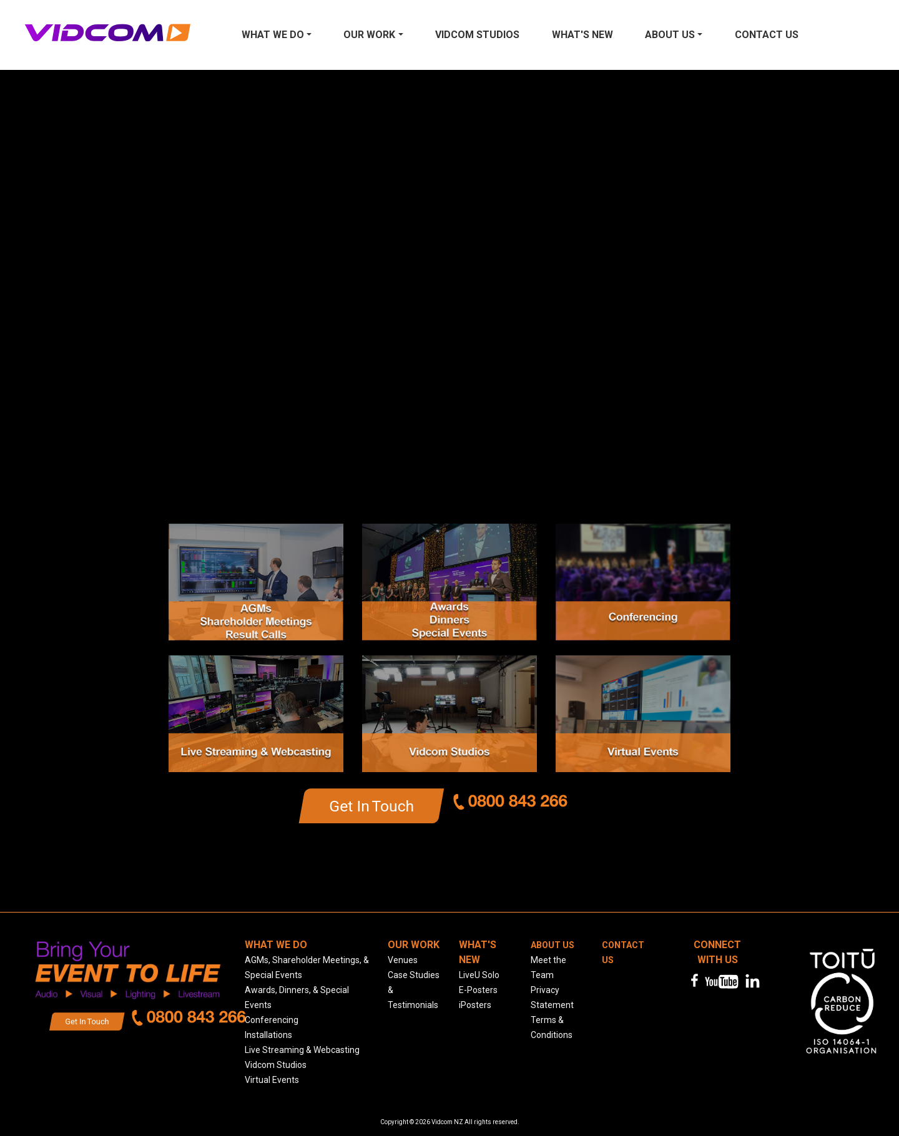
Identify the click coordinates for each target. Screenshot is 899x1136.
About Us (670, 35)
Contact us (766, 35)
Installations (268, 1035)
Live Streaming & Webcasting (302, 1050)
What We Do (273, 35)
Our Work (369, 35)
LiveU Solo (479, 975)
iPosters (475, 1005)
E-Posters (478, 990)
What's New (582, 35)
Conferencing (271, 1020)
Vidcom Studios (477, 35)
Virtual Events (272, 1080)
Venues (403, 960)
